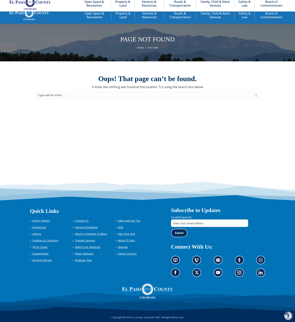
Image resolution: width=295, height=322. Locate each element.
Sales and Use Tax (129, 220)
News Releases (84, 253)
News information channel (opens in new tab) (176, 261)
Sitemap (123, 247)
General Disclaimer (86, 227)
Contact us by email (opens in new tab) (219, 261)
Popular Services (85, 240)
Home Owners (41, 220)
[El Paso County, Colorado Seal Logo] (147, 297)
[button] (267, 3)
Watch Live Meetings (87, 247)
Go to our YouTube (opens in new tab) (219, 274)
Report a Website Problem (91, 234)
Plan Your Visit (126, 234)
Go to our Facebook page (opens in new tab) (176, 274)
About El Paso (126, 240)
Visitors (36, 234)
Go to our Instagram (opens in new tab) (240, 274)
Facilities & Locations (45, 240)
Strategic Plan (83, 260)
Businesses (39, 227)
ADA (120, 227)
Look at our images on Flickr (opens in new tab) (262, 261)
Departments (40, 253)
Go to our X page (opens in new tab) (198, 274)
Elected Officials (42, 260)
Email (181, 217)
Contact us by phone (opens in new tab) (198, 261)
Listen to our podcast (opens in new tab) (240, 261)
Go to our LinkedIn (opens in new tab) (262, 274)
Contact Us (82, 220)
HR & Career (40, 247)
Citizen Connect (127, 253)
